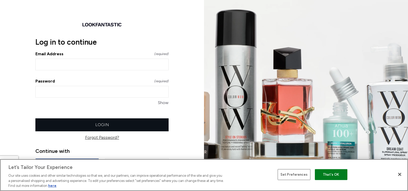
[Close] (399, 174)
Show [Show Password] (163, 102)
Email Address (102, 53)
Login (102, 124)
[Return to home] (102, 25)
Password (102, 81)
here (52, 186)
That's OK (331, 174)
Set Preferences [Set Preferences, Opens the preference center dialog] (294, 174)
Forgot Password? (102, 137)
